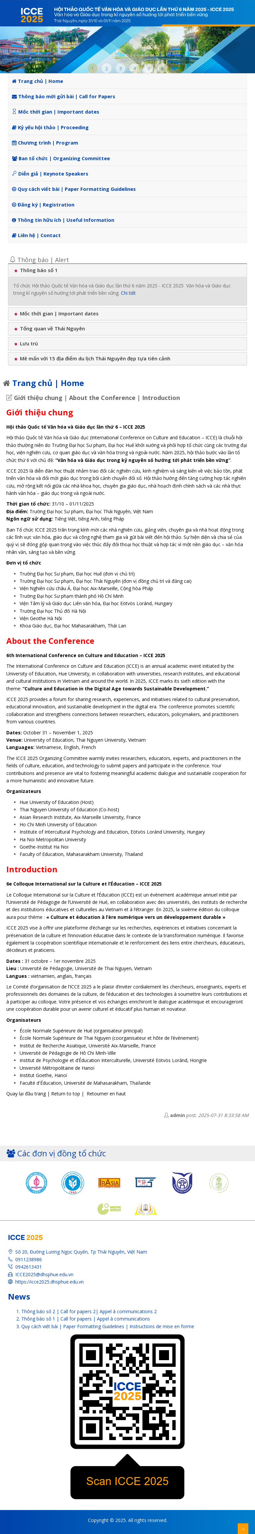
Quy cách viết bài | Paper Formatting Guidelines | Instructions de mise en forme (107, 1326)
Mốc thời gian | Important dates (55, 111)
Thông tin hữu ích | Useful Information (63, 219)
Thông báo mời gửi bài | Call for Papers (63, 96)
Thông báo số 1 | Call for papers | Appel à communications (85, 1319)
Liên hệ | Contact (36, 235)
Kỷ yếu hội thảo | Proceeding (50, 127)
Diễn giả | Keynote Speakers (50, 173)
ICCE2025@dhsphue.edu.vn (44, 1274)
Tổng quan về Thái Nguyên (49, 328)
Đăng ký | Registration (43, 204)
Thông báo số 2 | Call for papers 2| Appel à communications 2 (89, 1311)
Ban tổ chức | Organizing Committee (61, 158)
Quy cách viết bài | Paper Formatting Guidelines (74, 189)
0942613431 (28, 1267)
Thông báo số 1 (35, 270)
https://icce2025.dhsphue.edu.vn (49, 1282)
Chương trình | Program (45, 142)
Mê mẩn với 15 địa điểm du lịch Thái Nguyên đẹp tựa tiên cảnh (91, 358)
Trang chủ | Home (37, 81)
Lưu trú (25, 343)
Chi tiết (128, 293)
